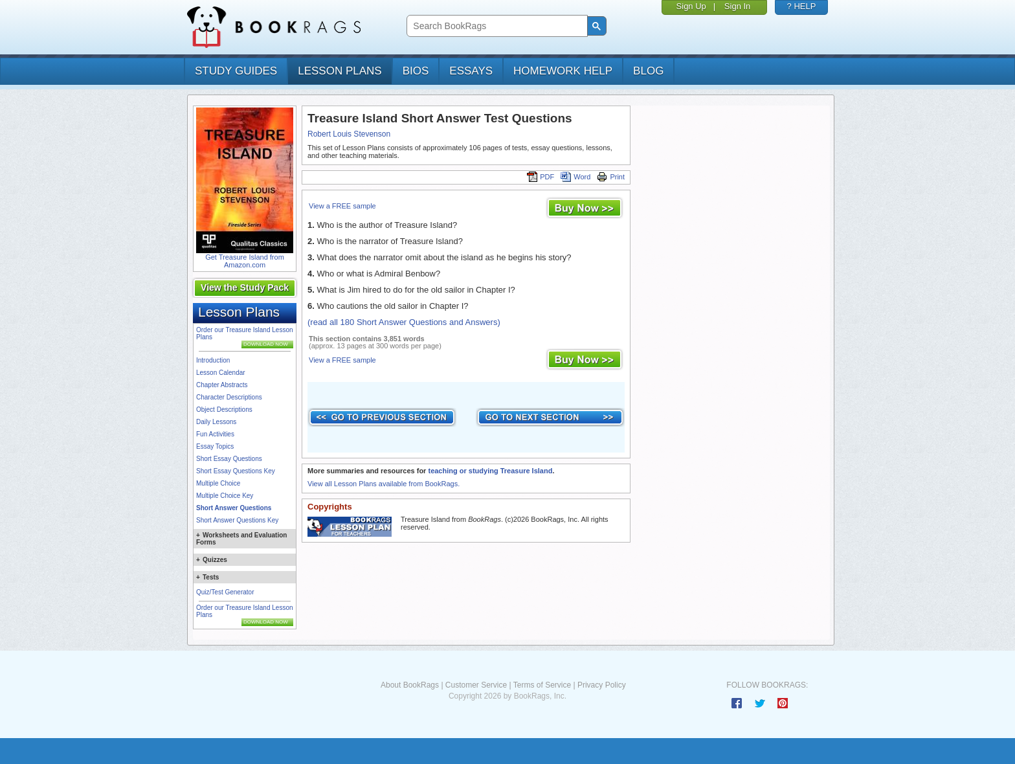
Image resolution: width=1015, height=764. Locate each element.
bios (416, 71)
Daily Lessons (216, 421)
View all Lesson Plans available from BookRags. (383, 484)
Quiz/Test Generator (225, 592)
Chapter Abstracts (221, 384)
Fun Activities (215, 434)
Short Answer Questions (233, 507)
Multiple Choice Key (224, 495)
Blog (648, 71)
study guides (236, 71)
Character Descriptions (229, 397)
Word (575, 177)
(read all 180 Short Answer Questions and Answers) (403, 322)
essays (471, 71)
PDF (540, 177)
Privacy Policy (601, 685)
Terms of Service (542, 685)
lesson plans (339, 71)
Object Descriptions (224, 409)
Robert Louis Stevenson (348, 134)
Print (611, 177)
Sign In (737, 6)
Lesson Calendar (220, 372)
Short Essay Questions (229, 458)
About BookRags (410, 685)
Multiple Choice (218, 483)
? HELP (801, 6)
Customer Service (476, 685)
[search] (495, 26)
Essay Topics (215, 446)
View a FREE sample (342, 206)
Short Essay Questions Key (235, 471)
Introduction (213, 360)
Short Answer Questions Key (237, 520)
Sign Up (691, 6)
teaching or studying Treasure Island (490, 471)
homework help (562, 71)
